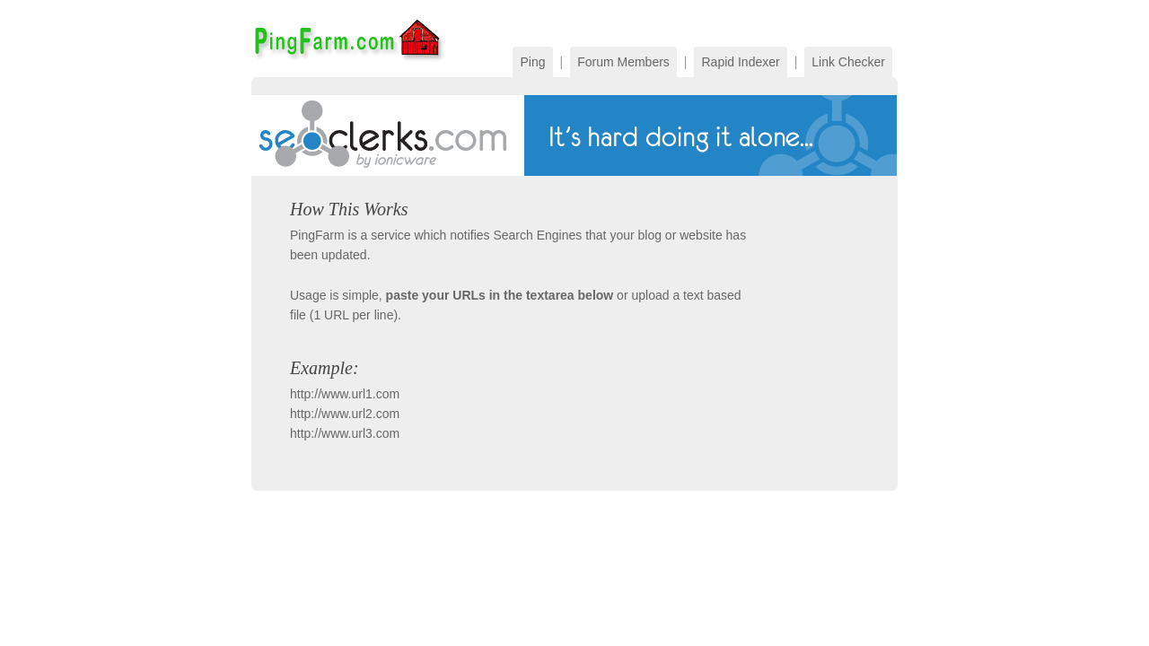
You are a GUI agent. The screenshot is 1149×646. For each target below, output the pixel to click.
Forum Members (623, 62)
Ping (532, 62)
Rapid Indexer (740, 62)
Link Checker (848, 62)
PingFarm (347, 39)
